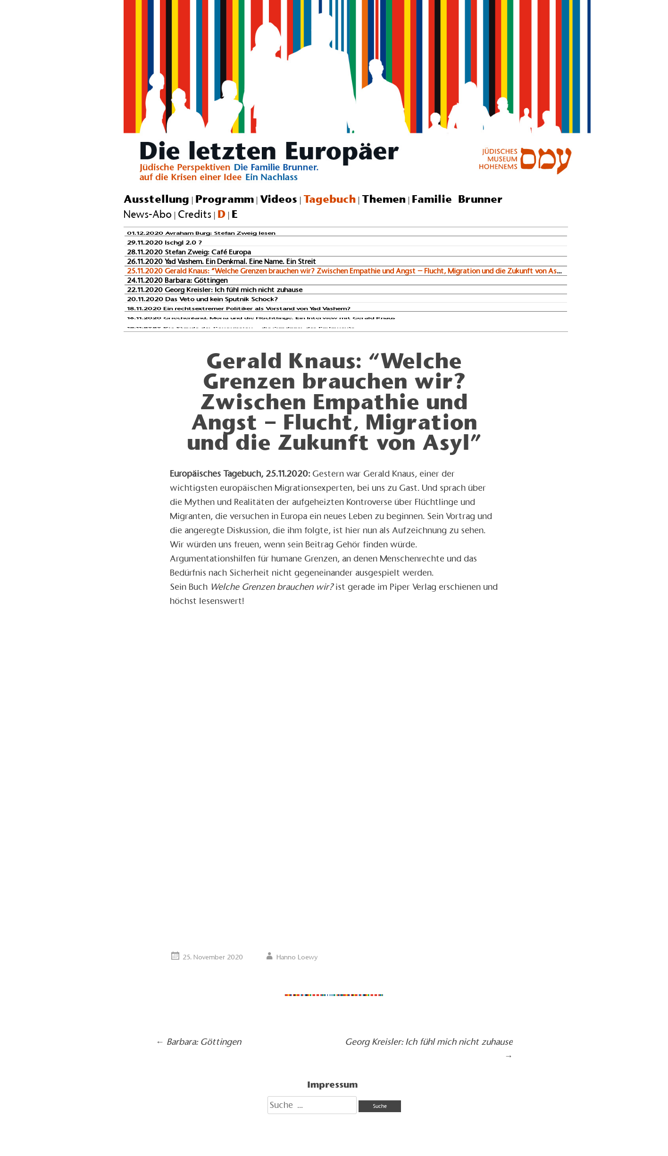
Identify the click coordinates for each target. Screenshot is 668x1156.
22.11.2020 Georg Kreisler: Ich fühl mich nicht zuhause (214, 290)
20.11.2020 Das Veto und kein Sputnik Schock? (202, 299)
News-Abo (148, 214)
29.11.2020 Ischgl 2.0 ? (164, 242)
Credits (194, 214)
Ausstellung (156, 199)
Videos (278, 199)
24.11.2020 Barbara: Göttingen (177, 280)
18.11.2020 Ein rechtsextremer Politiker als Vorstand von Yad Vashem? (239, 309)
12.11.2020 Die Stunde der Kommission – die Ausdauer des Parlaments (241, 327)
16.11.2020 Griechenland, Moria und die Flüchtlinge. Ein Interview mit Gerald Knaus (261, 318)
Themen (384, 199)
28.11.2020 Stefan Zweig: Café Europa (189, 252)
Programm (224, 199)
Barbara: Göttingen (198, 1041)
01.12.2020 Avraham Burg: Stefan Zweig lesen (201, 233)
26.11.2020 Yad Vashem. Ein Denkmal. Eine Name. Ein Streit (221, 261)
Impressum (332, 1084)
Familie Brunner (457, 199)
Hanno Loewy (297, 957)
